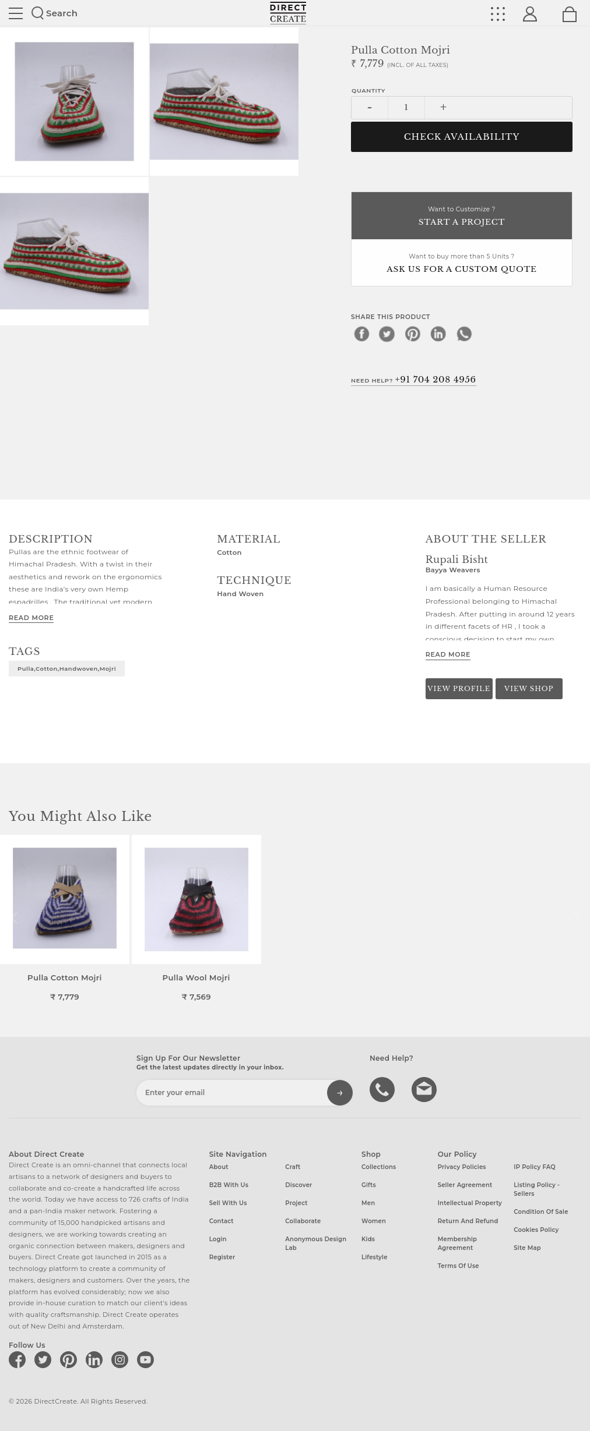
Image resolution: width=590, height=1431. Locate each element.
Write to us (426, 1089)
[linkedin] (438, 333)
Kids (368, 1239)
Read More (31, 618)
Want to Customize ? (461, 217)
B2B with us (228, 1185)
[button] (576, 918)
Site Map (527, 1248)
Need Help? (413, 379)
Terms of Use (458, 1266)
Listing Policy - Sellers (537, 1189)
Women (373, 1221)
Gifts (368, 1185)
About (219, 1167)
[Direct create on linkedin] (96, 1359)
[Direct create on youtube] (147, 1359)
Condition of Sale (541, 1212)
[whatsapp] (464, 333)
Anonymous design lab (315, 1243)
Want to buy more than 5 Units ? (461, 264)
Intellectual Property (470, 1203)
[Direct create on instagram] (121, 1359)
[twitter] (387, 333)
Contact (221, 1221)
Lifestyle (374, 1257)
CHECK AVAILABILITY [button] (462, 137)
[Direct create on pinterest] (70, 1359)
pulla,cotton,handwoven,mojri (66, 668)
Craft (292, 1167)
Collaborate (303, 1221)
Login (218, 1239)
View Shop (528, 689)
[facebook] (361, 333)
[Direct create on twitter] (44, 1359)
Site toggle (16, 13)
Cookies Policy (536, 1230)
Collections (378, 1167)
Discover (298, 1185)
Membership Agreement (457, 1243)
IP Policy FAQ (535, 1167)
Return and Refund (468, 1221)
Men (368, 1203)
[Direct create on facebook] (19, 1359)
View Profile (458, 689)
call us (384, 1089)
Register (222, 1257)
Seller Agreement (465, 1185)
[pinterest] (412, 333)
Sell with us (228, 1203)
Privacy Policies (462, 1167)
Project (296, 1203)
